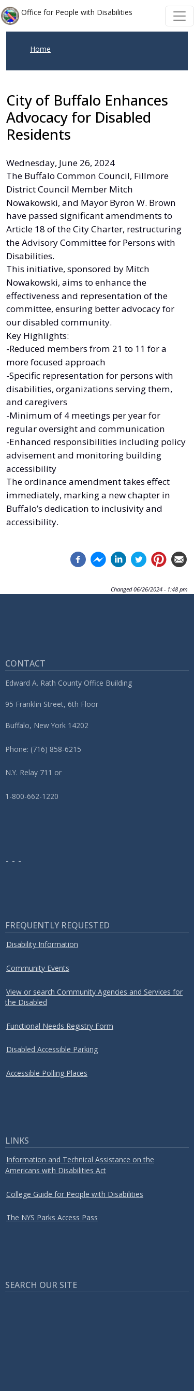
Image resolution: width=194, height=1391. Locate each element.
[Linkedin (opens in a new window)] (118, 559)
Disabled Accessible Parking (52, 1049)
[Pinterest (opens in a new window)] (159, 559)
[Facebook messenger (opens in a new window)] (98, 559)
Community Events (37, 968)
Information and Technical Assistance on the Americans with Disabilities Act (79, 1165)
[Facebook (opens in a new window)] (78, 559)
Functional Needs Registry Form (59, 1026)
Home (40, 49)
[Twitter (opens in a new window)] (138, 559)
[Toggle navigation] (179, 16)
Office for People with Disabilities (66, 16)
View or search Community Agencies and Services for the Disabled (94, 997)
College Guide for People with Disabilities (74, 1194)
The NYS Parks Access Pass (52, 1217)
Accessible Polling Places (46, 1073)
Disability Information (42, 944)
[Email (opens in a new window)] (179, 559)
